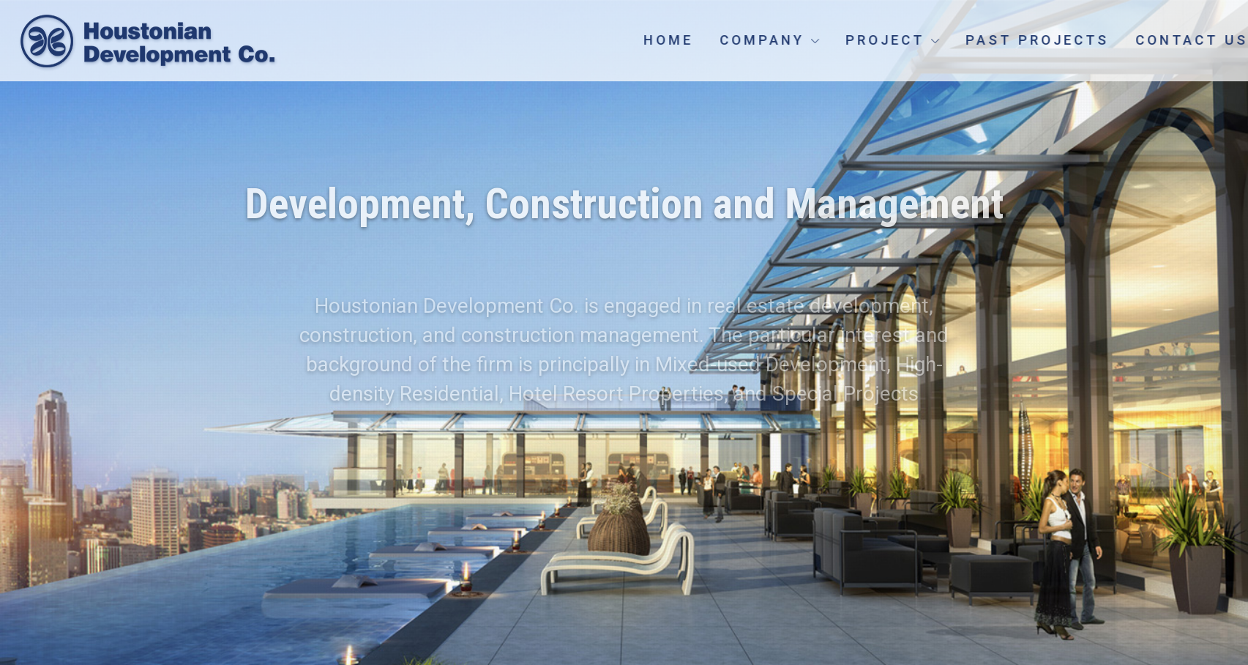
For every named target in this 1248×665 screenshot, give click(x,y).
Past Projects (1078, 40)
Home (709, 40)
